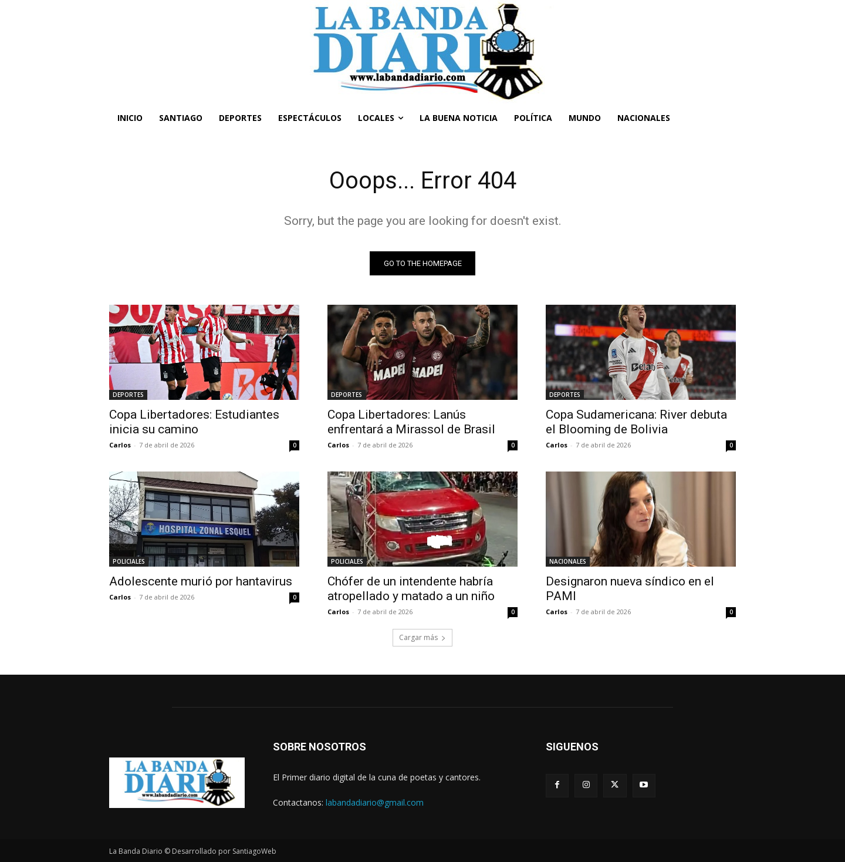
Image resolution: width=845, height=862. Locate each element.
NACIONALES (567, 561)
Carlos (120, 444)
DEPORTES (128, 394)
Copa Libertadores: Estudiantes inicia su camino (194, 422)
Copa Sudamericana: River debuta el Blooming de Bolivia (636, 422)
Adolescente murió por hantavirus (200, 581)
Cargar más (422, 637)
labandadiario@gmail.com (375, 802)
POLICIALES (129, 561)
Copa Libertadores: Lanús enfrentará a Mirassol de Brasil (411, 422)
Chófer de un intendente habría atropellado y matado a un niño (411, 588)
